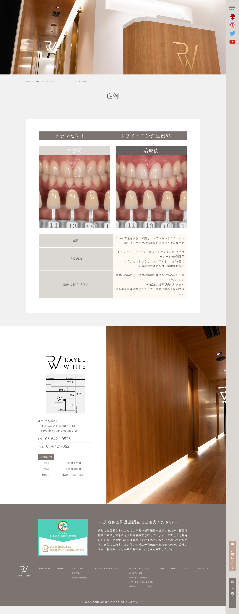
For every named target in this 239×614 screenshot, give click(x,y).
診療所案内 (75, 580)
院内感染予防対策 (78, 585)
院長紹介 (61, 576)
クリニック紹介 (77, 576)
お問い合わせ (200, 576)
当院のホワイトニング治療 (148, 594)
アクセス (185, 576)
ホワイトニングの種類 (145, 585)
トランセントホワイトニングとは (111, 576)
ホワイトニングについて (146, 576)
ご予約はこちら (232, 594)
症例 (176, 576)
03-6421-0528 (61, 440)
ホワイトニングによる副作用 (149, 589)
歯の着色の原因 (141, 580)
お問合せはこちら (232, 557)
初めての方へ (47, 576)
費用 (170, 576)
